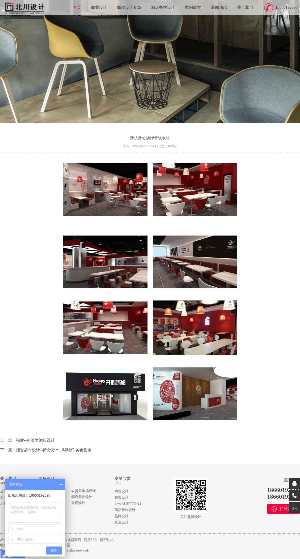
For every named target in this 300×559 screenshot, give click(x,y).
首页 (77, 7)
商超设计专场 (129, 7)
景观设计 (78, 503)
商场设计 (121, 491)
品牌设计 (121, 516)
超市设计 (121, 497)
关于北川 (245, 7)
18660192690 (287, 7)
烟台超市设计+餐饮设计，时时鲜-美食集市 (54, 450)
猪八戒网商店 (70, 540)
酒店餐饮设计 (163, 7)
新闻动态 (219, 7)
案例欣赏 (193, 7)
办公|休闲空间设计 (128, 504)
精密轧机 (107, 540)
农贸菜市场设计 (83, 491)
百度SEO (90, 540)
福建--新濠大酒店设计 (35, 440)
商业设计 (99, 7)
